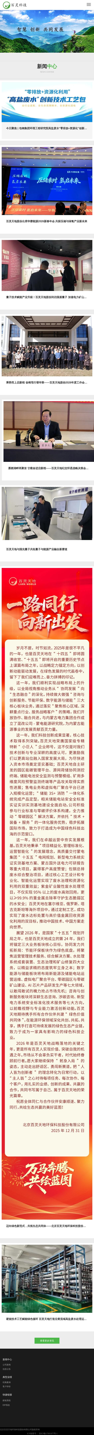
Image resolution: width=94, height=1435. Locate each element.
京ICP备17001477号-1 (48, 1433)
